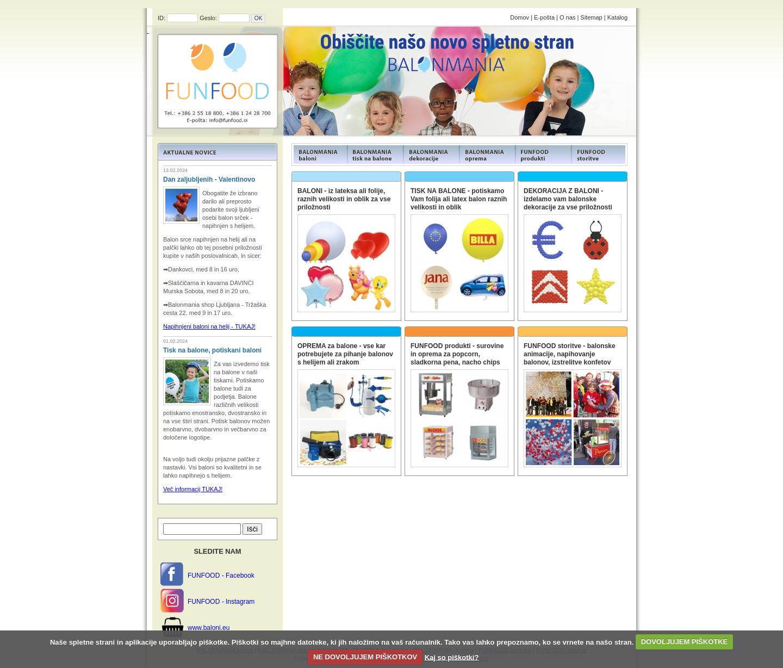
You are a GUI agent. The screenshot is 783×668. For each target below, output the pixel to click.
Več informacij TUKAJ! (192, 489)
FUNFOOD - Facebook (221, 575)
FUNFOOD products (319, 154)
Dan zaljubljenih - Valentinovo (209, 179)
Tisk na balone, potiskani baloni (212, 350)
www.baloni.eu (208, 628)
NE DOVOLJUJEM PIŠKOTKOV (365, 657)
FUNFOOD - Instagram (221, 601)
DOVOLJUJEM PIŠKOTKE (684, 642)
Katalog (617, 17)
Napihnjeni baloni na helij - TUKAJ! (209, 326)
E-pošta (544, 17)
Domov (519, 17)
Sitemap (591, 17)
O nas (567, 17)
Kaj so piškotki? (452, 657)
